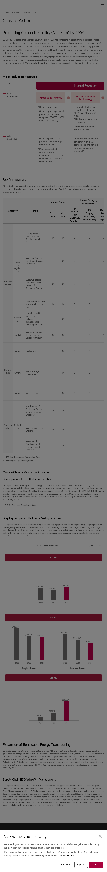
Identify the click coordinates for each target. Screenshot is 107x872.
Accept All (95, 864)
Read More (72, 856)
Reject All (81, 864)
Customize (66, 864)
